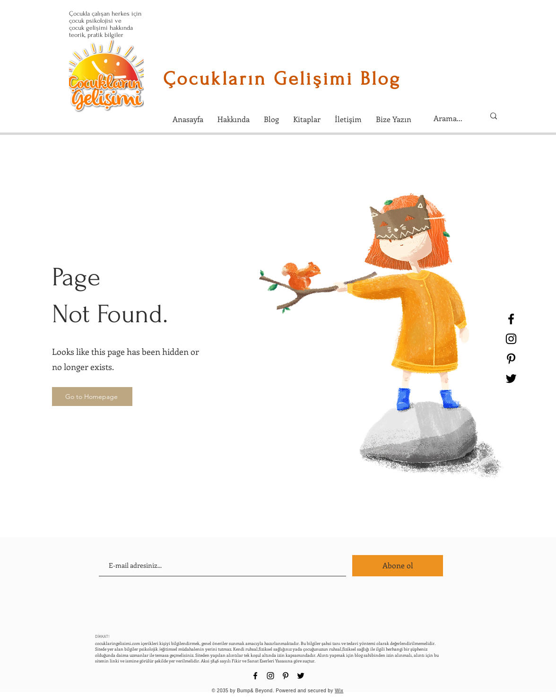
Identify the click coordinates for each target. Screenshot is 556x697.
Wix (339, 690)
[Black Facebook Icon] (511, 319)
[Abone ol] (397, 565)
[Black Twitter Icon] (511, 378)
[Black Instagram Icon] (511, 339)
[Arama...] (452, 118)
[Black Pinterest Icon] (511, 359)
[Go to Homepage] (92, 396)
